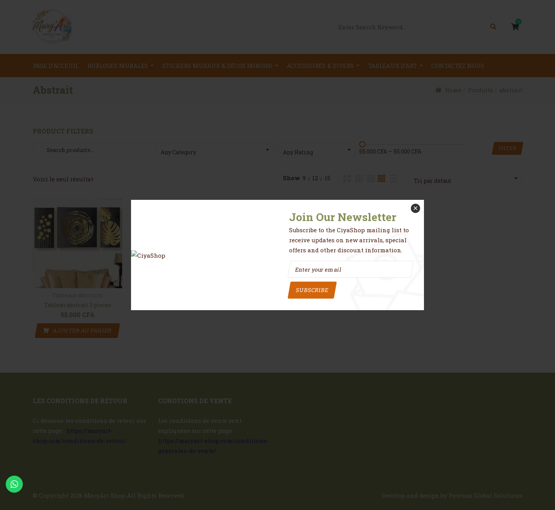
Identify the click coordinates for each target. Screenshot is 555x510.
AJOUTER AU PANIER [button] (82, 330)
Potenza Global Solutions (485, 495)
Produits (480, 90)
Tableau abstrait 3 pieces (77, 305)
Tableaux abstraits (77, 295)
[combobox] (214, 149)
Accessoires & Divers (320, 65)
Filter (507, 148)
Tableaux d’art (392, 65)
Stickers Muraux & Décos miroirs (217, 65)
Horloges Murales (117, 65)
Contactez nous (457, 65)
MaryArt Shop (104, 495)
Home (453, 90)
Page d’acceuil (56, 65)
